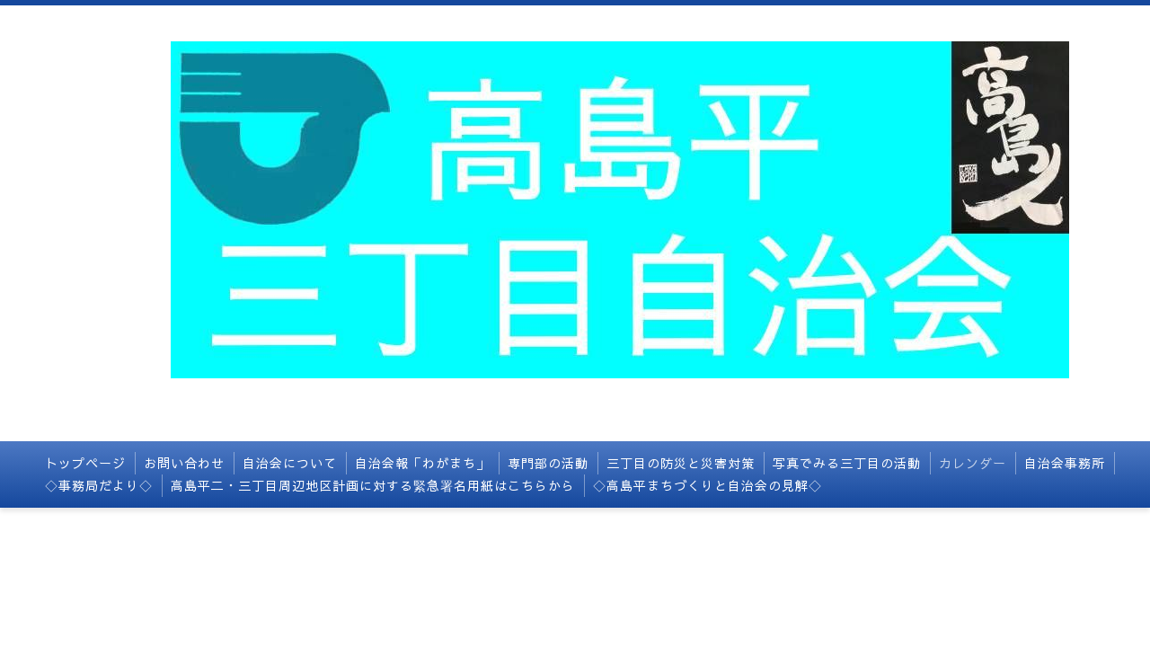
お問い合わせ (184, 463)
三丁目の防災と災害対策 (680, 463)
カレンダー (972, 463)
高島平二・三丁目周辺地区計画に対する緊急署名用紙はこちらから (373, 485)
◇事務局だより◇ (99, 485)
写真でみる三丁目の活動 (847, 463)
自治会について (290, 463)
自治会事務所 (1064, 463)
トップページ (85, 463)
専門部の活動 (548, 463)
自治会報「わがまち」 (422, 463)
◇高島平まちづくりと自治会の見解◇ (707, 485)
